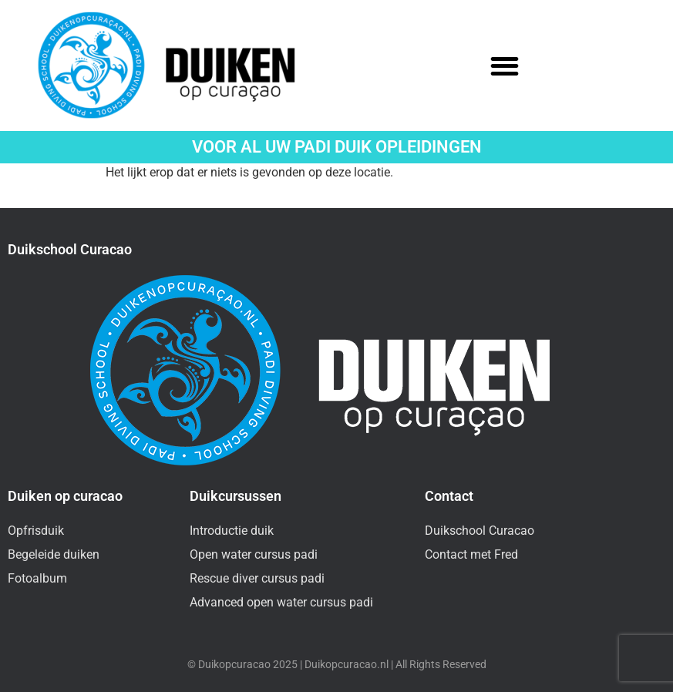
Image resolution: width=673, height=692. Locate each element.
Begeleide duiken (53, 554)
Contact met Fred (471, 554)
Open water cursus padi (254, 554)
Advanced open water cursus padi (281, 602)
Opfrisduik (36, 530)
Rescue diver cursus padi (257, 578)
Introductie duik (232, 530)
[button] (505, 66)
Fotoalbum (37, 578)
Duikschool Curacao (479, 530)
